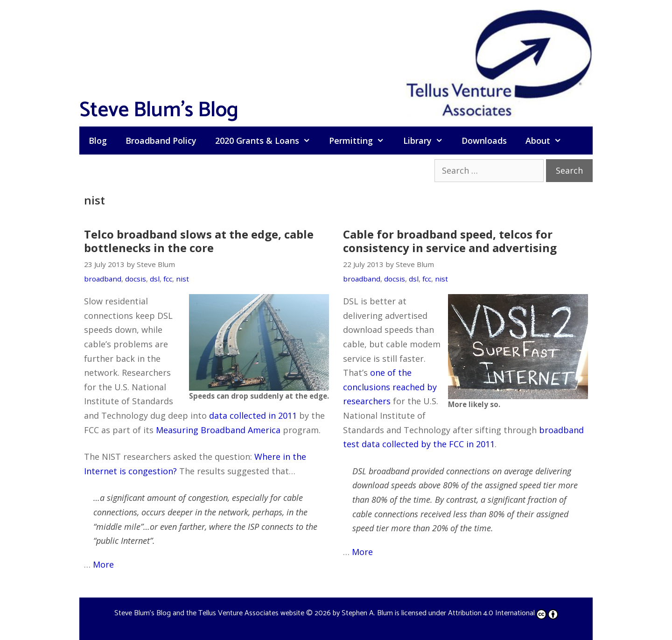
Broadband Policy (161, 140)
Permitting (361, 141)
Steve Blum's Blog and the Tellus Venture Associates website (209, 613)
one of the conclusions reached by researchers (390, 387)
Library (427, 141)
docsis (135, 278)
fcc (167, 278)
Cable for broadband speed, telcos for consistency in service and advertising (450, 240)
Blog (98, 140)
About (548, 141)
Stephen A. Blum (367, 613)
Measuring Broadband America (218, 430)
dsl (155, 278)
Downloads (484, 140)
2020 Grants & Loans (267, 141)
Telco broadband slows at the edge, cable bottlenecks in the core (199, 240)
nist (182, 278)
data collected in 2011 (253, 415)
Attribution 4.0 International (503, 613)
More (103, 564)
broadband (102, 278)
